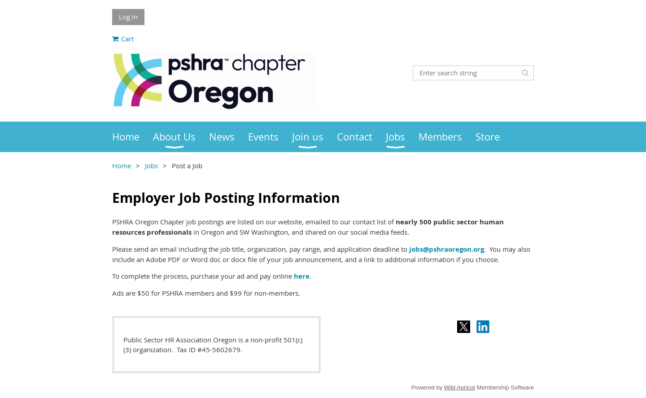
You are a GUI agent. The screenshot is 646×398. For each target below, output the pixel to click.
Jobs (151, 165)
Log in (128, 16)
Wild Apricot (459, 387)
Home (121, 165)
